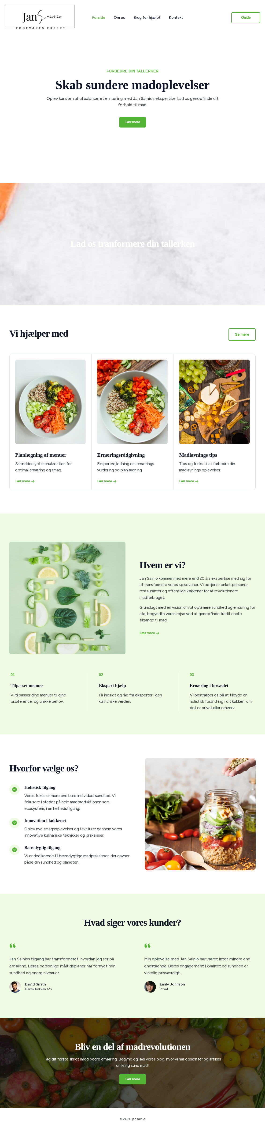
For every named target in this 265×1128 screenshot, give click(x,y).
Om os (117, 17)
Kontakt (172, 17)
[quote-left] (12, 945)
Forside (98, 17)
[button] (245, 17)
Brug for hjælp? (144, 17)
